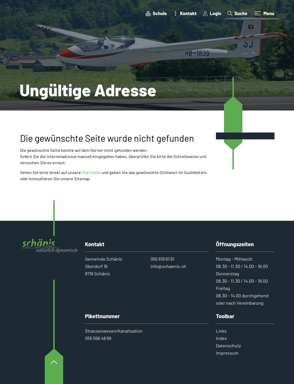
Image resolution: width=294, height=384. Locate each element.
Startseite (91, 172)
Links (221, 331)
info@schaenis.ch (168, 266)
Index (221, 338)
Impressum (227, 353)
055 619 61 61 (162, 259)
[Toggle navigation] (263, 13)
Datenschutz (228, 345)
